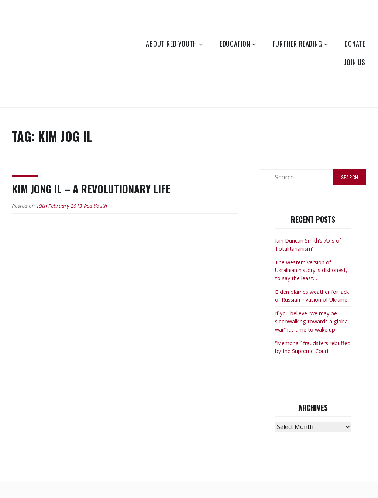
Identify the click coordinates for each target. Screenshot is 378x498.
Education (235, 43)
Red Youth (95, 205)
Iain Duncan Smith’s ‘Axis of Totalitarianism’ (308, 244)
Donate (354, 43)
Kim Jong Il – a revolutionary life (91, 188)
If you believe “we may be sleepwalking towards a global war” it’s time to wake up (312, 321)
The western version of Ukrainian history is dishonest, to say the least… (311, 270)
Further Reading (297, 43)
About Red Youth (171, 43)
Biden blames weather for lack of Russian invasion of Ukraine (312, 295)
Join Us (354, 62)
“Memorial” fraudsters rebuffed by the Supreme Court (313, 347)
